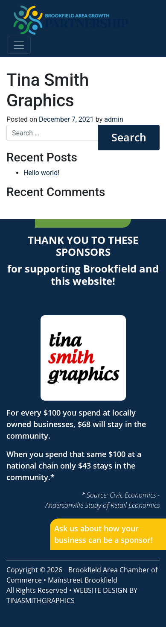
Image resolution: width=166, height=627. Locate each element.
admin (113, 119)
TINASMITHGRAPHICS (40, 600)
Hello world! (41, 173)
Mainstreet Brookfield (82, 580)
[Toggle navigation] (19, 45)
